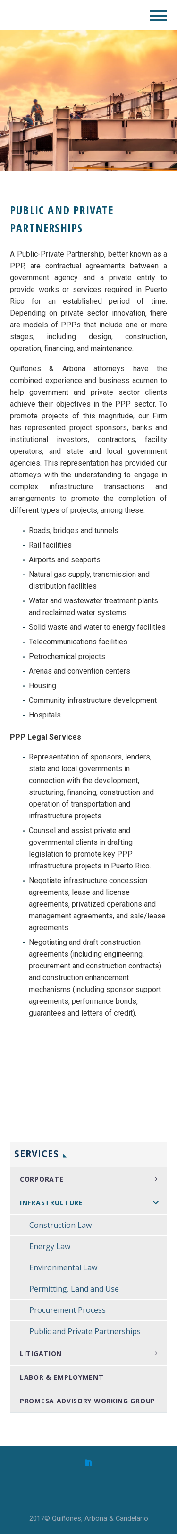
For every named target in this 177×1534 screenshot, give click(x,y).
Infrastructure (51, 1202)
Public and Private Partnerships (85, 1331)
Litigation (41, 1353)
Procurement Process (67, 1310)
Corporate (41, 1179)
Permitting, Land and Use (74, 1289)
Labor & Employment (62, 1377)
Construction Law (60, 1225)
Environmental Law (63, 1267)
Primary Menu (158, 15)
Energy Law (49, 1246)
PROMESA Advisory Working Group (87, 1400)
